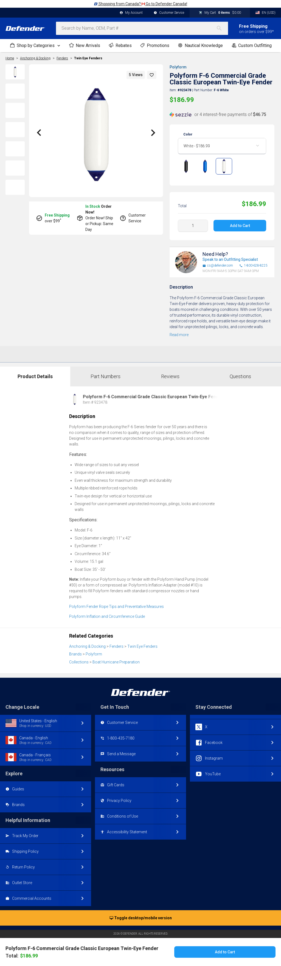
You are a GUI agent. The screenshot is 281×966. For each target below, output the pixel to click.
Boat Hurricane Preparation (116, 662)
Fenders (116, 646)
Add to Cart (240, 225)
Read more (179, 335)
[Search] (222, 28)
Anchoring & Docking (87, 646)
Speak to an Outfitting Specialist (230, 259)
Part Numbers (105, 376)
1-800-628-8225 (253, 266)
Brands (75, 654)
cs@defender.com (218, 266)
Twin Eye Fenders (88, 58)
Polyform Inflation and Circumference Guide (107, 616)
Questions (240, 376)
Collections (79, 662)
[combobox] (142, 28)
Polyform (178, 67)
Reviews (170, 376)
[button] (151, 75)
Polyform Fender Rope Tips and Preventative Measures (116, 606)
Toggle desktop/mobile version (140, 918)
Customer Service (169, 13)
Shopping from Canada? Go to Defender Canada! (140, 4)
